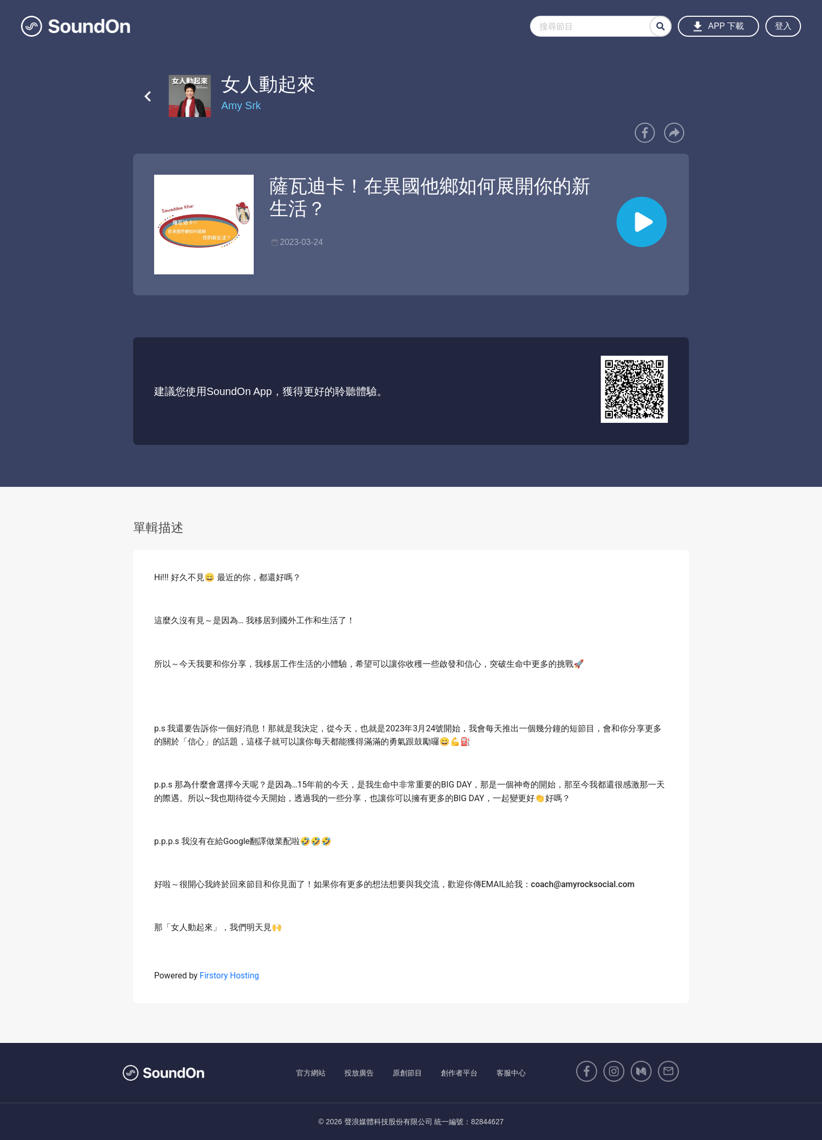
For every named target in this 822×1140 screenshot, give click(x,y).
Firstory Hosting (229, 976)
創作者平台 (459, 1073)
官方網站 (311, 1073)
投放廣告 (359, 1073)
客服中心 (511, 1073)
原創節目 (407, 1073)
